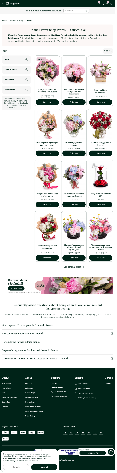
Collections (29, 388)
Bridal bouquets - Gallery (34, 411)
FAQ (3, 393)
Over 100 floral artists (83, 393)
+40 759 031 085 (93, 453)
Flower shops (30, 393)
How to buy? (6, 388)
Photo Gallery (30, 416)
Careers (108, 383)
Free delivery (30, 402)
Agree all (44, 467)
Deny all (16, 467)
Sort (108, 51)
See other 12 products (74, 267)
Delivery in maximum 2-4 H (85, 398)
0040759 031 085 (58, 392)
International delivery (32, 407)
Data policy (6, 402)
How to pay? (6, 383)
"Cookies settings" (9, 461)
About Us (28, 383)
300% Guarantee (82, 389)
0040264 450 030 (59, 396)
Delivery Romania (31, 397)
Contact (54, 383)
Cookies (5, 407)
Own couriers (80, 383)
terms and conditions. (43, 456)
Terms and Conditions (9, 397)
